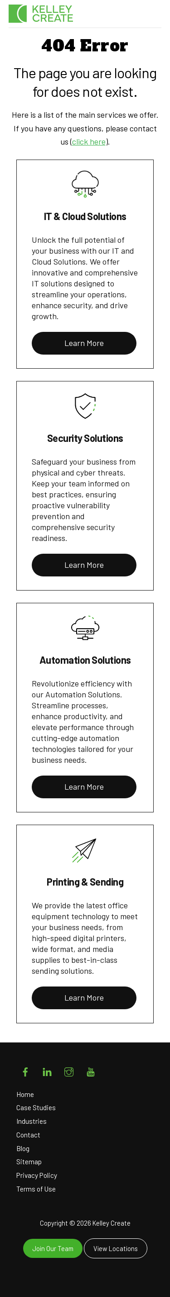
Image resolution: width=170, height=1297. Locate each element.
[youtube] (91, 1070)
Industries (31, 1121)
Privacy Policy (36, 1175)
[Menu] (152, 18)
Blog (22, 1148)
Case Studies (36, 1107)
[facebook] (25, 1070)
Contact (28, 1135)
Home (25, 1094)
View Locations (115, 1248)
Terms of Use (36, 1189)
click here (89, 141)
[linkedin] (47, 1070)
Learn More (84, 343)
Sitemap (29, 1161)
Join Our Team (52, 1248)
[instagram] (69, 1070)
